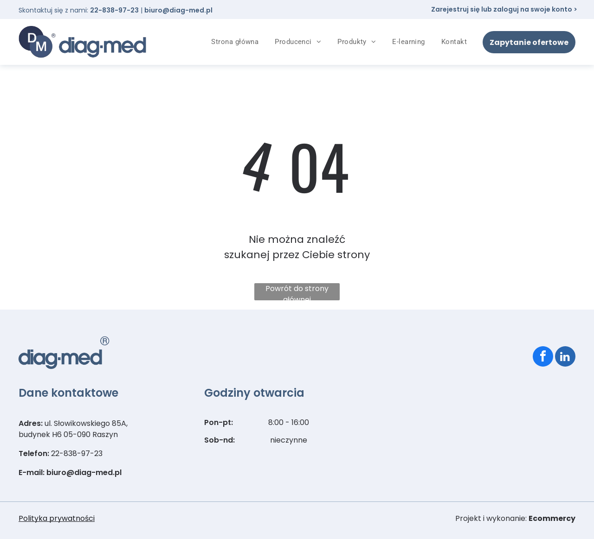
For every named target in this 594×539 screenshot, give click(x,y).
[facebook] (543, 357)
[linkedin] (565, 357)
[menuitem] (238, 42)
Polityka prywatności (57, 518)
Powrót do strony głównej (297, 291)
